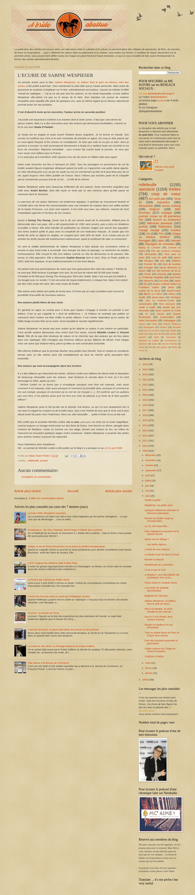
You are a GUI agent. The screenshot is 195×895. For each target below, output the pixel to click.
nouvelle (177, 327)
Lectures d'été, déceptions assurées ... (48, 513)
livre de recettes (172, 264)
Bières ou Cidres (153, 294)
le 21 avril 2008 (113, 448)
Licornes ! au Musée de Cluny (43, 613)
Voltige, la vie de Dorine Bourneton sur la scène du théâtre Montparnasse (66, 546)
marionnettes (167, 317)
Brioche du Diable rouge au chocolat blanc (159, 519)
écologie (148, 267)
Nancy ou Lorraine (149, 247)
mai (147, 490)
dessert (176, 240)
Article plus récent (27, 491)
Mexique (148, 260)
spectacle (147, 189)
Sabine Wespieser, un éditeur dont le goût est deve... (160, 602)
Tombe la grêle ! (153, 500)
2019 (145, 400)
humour (163, 327)
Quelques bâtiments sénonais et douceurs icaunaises (162, 511)
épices (177, 257)
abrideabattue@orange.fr (161, 93)
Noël (156, 337)
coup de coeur (166, 194)
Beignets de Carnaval (156, 595)
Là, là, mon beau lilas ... (157, 526)
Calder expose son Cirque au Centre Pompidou (160, 650)
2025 (145, 369)
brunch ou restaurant (167, 219)
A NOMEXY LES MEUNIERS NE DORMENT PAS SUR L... (162, 576)
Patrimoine (165, 226)
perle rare (143, 334)
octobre (149, 465)
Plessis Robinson (172, 324)
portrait (44, 460)
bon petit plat (157, 198)
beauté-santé (174, 290)
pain (162, 260)
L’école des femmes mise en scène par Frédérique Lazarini (59, 596)
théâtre (175, 189)
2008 (145, 679)
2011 (145, 440)
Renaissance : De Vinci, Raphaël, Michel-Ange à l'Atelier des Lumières (65, 530)
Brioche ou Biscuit (154, 559)
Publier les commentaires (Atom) (46, 498)
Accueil (73, 491)
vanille (142, 297)
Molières (176, 260)
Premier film (150, 264)
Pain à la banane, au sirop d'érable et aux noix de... (159, 610)
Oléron (171, 294)
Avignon (155, 209)
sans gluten (161, 347)
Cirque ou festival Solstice (160, 235)
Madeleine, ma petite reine (159, 505)
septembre (151, 470)
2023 (145, 379)
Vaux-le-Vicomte (169, 344)
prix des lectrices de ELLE (166, 270)
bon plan (164, 280)
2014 (145, 425)
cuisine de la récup (149, 290)
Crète (154, 324)
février (149, 668)
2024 (145, 374)
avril (147, 496)
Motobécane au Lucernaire (159, 564)
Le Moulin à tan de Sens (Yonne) (162, 554)
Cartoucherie (170, 340)
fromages (145, 240)
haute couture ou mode (168, 310)
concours (143, 344)
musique (166, 212)
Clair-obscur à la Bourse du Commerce (48, 663)
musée (141, 350)
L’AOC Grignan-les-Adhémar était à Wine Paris (52, 563)
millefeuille (33, 460)
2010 (145, 446)
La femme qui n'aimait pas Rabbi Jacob (48, 579)
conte (141, 347)
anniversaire (145, 304)
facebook (161, 100)
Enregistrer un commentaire (36, 477)
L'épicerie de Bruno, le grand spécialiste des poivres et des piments (63, 629)
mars (148, 663)
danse (173, 334)
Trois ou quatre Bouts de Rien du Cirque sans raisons (162, 634)
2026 (145, 364)
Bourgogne (148, 327)
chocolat (161, 274)
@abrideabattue (158, 97)
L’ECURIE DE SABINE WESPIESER (157, 589)
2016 (145, 415)
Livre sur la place (151, 330)
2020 (145, 395)
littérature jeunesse (159, 223)
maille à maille (147, 307)
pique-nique (158, 297)
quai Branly (159, 334)
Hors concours (167, 304)
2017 (145, 410)
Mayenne (148, 280)
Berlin (174, 347)
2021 (145, 389)
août (148, 475)
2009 (145, 451)
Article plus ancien (118, 491)
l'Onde (147, 274)
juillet (148, 480)
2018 (145, 405)
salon (161, 240)
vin (148, 233)
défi (150, 347)
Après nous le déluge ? (157, 539)
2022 (145, 384)
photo (171, 287)
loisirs (154, 344)
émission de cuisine (149, 340)
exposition (163, 202)
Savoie (160, 314)
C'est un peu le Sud (155, 570)
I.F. (146, 314)
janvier (149, 673)
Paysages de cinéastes (159, 244)
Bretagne (176, 297)
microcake (171, 337)
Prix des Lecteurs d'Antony (166, 251)
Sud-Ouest (175, 277)
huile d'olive (170, 330)
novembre (151, 460)
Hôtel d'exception (148, 320)
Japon (177, 280)
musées (176, 230)
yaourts (142, 337)
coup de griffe (159, 257)
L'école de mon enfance (157, 549)
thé (145, 284)
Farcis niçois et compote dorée (161, 582)
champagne (169, 320)
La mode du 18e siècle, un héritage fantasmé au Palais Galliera (61, 646)
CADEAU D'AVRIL (154, 656)
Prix (161, 233)
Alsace (142, 324)
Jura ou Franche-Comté (159, 300)
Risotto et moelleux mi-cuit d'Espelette (159, 626)
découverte (146, 205)
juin (147, 485)
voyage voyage (149, 230)
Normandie (150, 254)
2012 (145, 435)
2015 (145, 420)
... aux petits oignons (155, 544)
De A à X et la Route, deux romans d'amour (159, 618)
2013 (145, 430)
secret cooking (171, 205)
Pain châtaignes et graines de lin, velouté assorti (162, 533)
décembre (151, 455)
